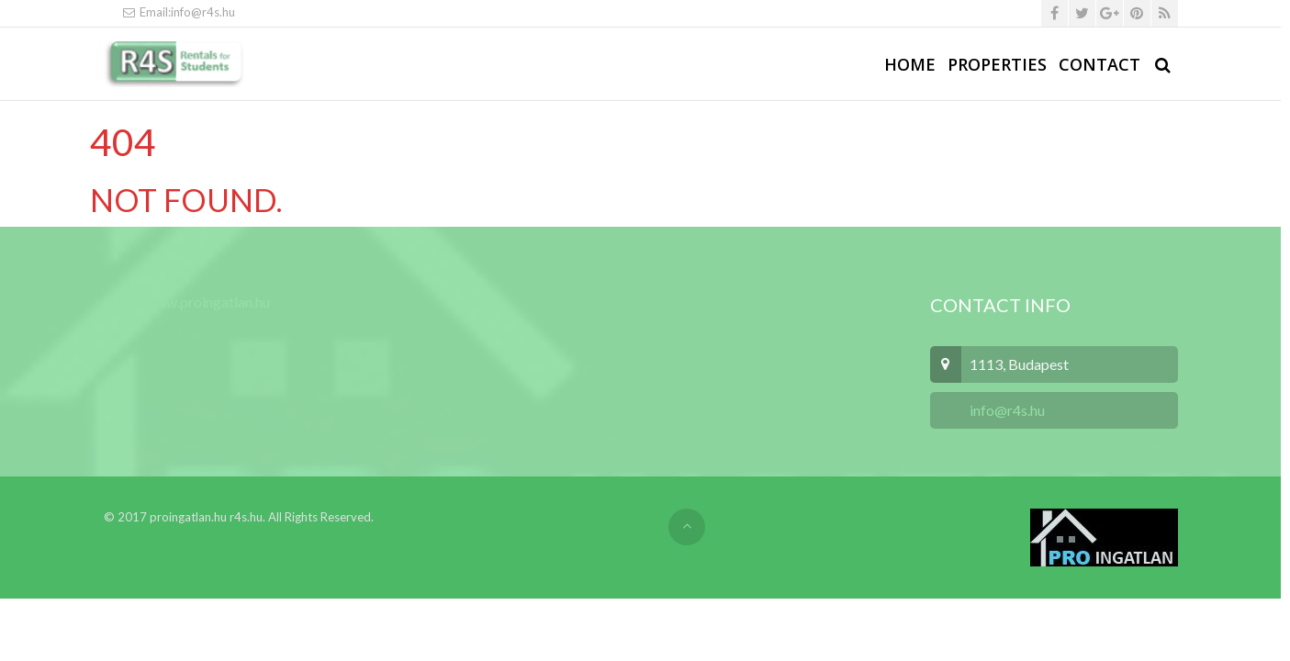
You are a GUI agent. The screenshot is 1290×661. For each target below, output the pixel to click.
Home (910, 64)
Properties (997, 64)
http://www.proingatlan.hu (187, 301)
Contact (1099, 64)
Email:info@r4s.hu (178, 12)
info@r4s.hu (1006, 410)
